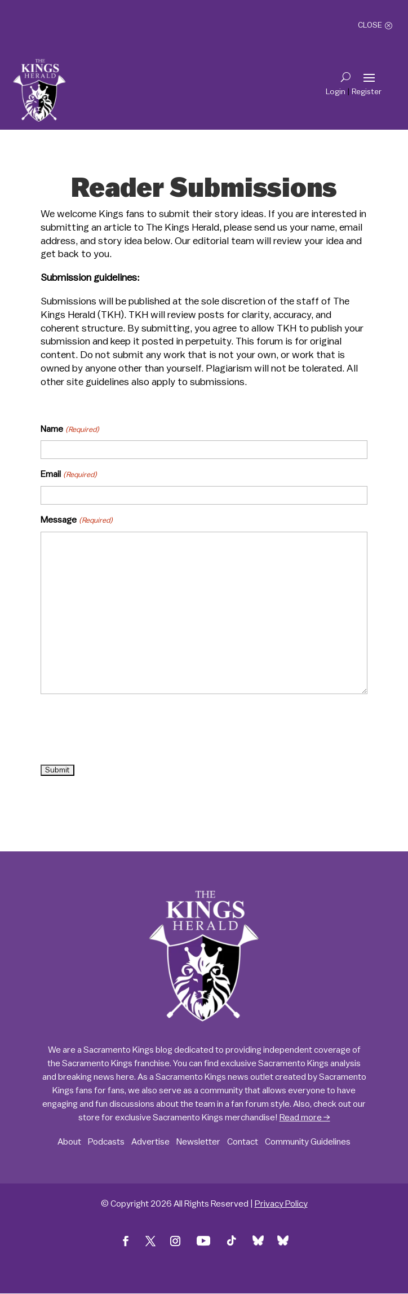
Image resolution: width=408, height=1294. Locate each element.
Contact (242, 1141)
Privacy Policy (281, 1203)
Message (76, 520)
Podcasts (106, 1141)
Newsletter (198, 1141)
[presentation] (126, 730)
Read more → (305, 1117)
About (69, 1141)
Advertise (150, 1141)
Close (370, 25)
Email (68, 475)
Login (335, 92)
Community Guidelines (308, 1141)
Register (367, 92)
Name (70, 429)
